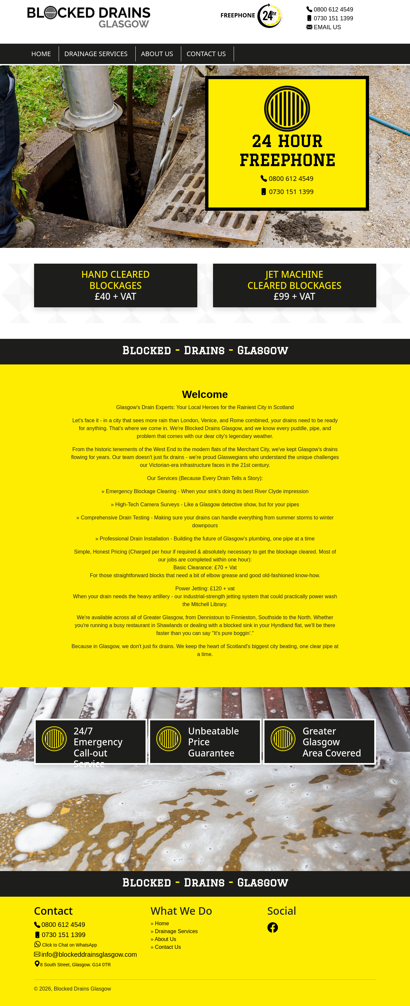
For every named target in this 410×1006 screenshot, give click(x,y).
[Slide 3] (217, 239)
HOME (41, 53)
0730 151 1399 (333, 18)
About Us (165, 939)
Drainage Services (176, 931)
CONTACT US (206, 53)
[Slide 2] (205, 239)
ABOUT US (157, 53)
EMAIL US (327, 27)
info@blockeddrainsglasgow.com (89, 954)
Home (162, 923)
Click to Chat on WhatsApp (69, 945)
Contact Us (168, 947)
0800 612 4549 (333, 9)
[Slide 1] (193, 239)
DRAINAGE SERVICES (95, 53)
